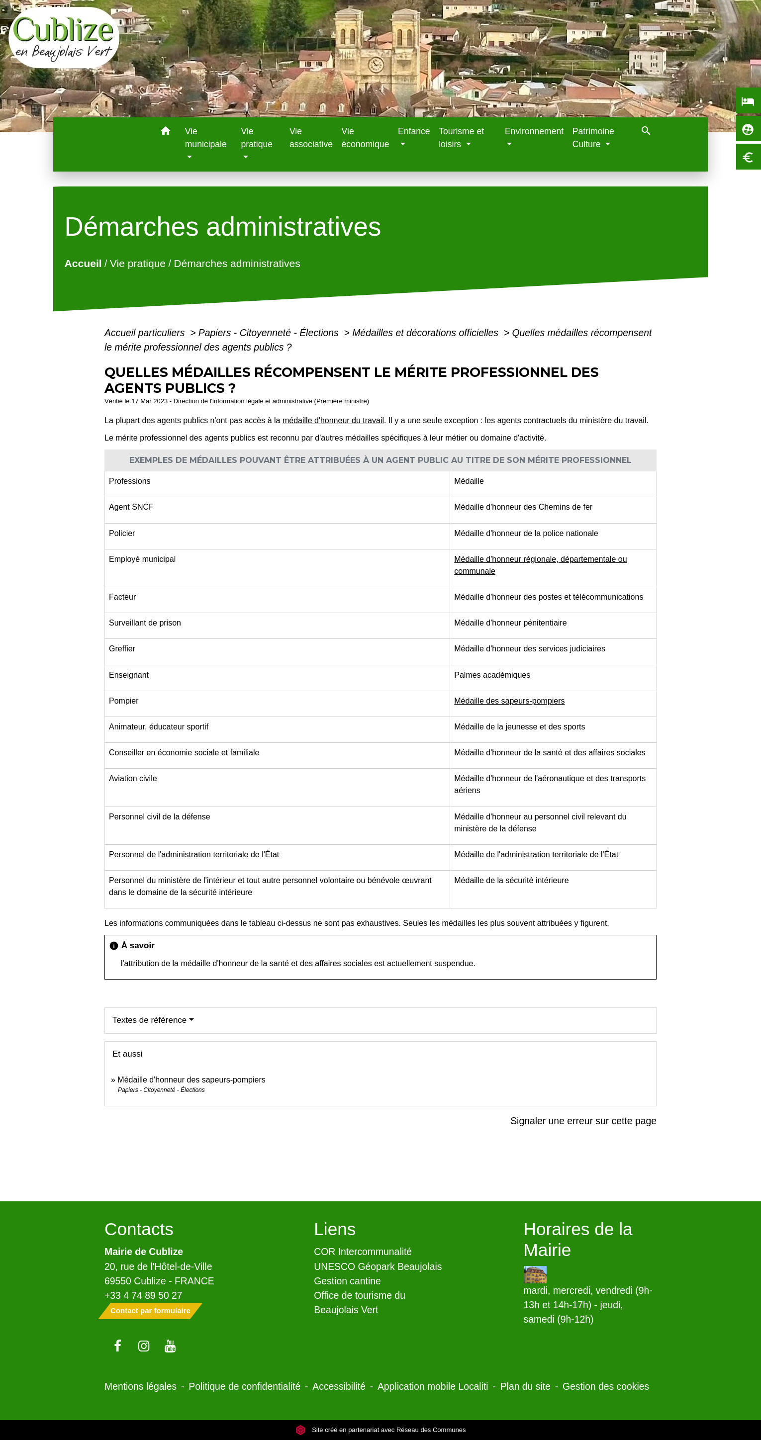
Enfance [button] (414, 131)
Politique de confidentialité (244, 1386)
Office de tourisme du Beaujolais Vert (359, 1302)
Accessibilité (339, 1386)
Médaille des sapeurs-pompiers (509, 701)
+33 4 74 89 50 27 (143, 1295)
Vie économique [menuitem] (365, 137)
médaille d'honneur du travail (333, 420)
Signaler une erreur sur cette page (583, 1120)
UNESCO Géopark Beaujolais (378, 1266)
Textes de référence (149, 1020)
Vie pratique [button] (257, 137)
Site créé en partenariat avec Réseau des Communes (380, 1430)
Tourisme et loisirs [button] (461, 137)
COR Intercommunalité (363, 1251)
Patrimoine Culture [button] (593, 137)
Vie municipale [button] (206, 137)
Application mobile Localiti (433, 1386)
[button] (166, 132)
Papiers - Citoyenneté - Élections (269, 332)
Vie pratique (138, 263)
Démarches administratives (237, 263)
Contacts (139, 1229)
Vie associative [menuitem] (311, 137)
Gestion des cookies (606, 1386)
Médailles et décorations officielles (426, 332)
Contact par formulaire (150, 1310)
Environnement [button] (534, 131)
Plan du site (525, 1386)
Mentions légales (140, 1386)
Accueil (83, 263)
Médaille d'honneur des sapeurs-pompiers (191, 1080)
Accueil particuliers (146, 332)
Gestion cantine (347, 1280)
